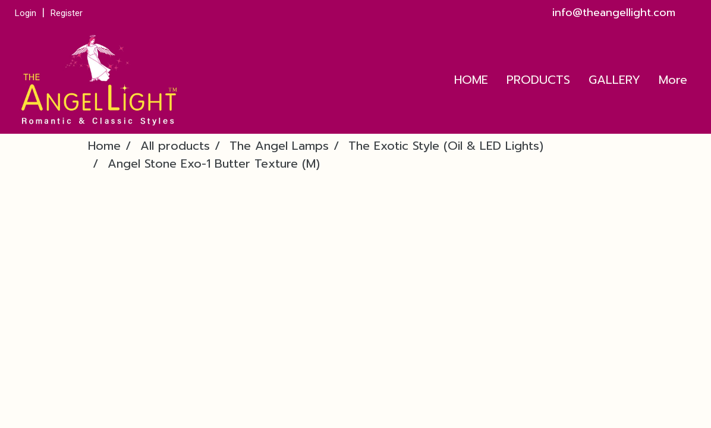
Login (25, 13)
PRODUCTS (538, 80)
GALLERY (614, 80)
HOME (471, 80)
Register (67, 13)
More (673, 80)
